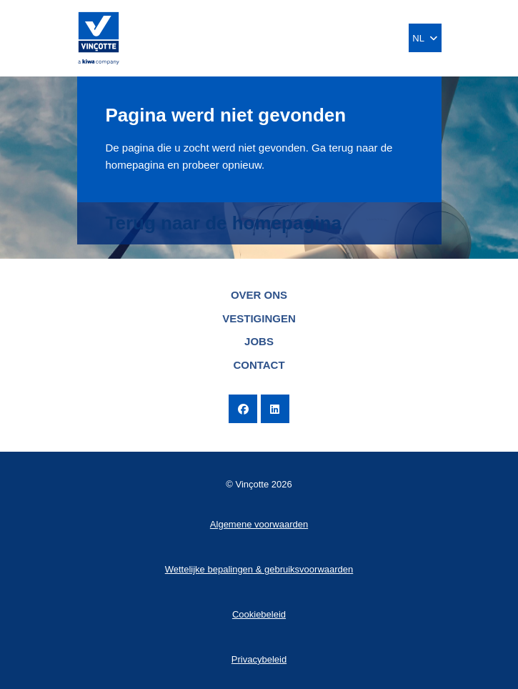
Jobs (259, 341)
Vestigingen (259, 318)
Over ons (259, 295)
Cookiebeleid (259, 614)
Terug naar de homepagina (224, 223)
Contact (258, 365)
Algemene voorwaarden (259, 524)
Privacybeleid (259, 659)
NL (424, 38)
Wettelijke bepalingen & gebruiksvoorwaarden (259, 569)
